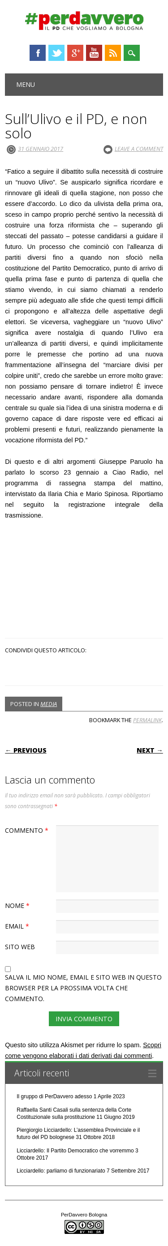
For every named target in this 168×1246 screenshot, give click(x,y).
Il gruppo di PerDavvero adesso (54, 1096)
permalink (147, 720)
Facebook (38, 53)
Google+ (75, 53)
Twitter (56, 53)
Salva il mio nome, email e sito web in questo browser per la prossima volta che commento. (83, 988)
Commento (28, 830)
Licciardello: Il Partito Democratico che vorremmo (75, 1151)
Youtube (94, 53)
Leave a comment (139, 149)
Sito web (20, 946)
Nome (18, 905)
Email (18, 926)
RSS (113, 53)
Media (48, 704)
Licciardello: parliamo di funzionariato (61, 1171)
